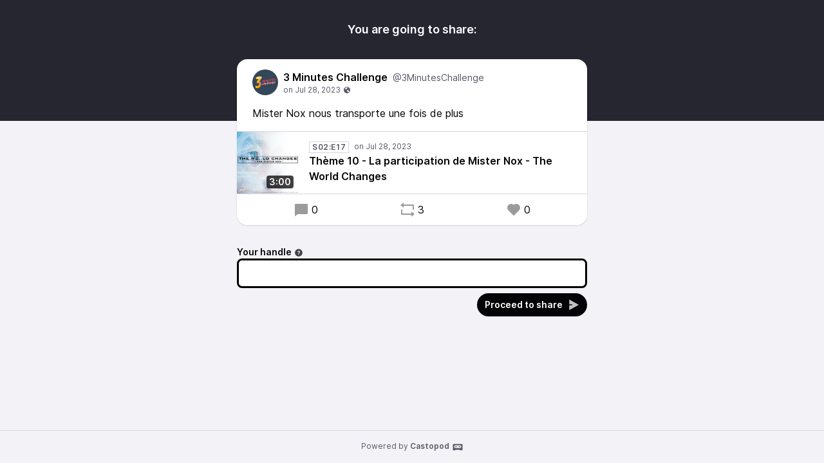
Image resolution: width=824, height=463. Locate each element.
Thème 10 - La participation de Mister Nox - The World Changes (430, 168)
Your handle (270, 251)
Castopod (437, 447)
